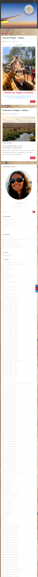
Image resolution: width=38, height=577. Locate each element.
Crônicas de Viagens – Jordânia (11, 338)
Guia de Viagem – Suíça (9, 449)
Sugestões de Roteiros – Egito (11, 542)
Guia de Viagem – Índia (9, 419)
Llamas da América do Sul (10, 483)
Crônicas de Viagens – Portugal (11, 353)
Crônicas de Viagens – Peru (10, 350)
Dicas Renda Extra (8, 247)
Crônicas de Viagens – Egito (10, 318)
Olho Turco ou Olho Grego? (10, 495)
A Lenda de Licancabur (9, 269)
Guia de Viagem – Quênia (13, 38)
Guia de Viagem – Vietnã (8, 226)
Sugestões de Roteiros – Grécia (11, 547)
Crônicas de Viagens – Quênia (15, 110)
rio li (5, 517)
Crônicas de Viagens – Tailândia (11, 368)
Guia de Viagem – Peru (12, 242)
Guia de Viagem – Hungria (10, 417)
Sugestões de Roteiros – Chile (11, 535)
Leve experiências (8, 481)
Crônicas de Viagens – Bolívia (10, 309)
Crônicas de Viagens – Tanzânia (11, 370)
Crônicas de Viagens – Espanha (11, 323)
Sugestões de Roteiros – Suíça (11, 574)
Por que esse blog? (8, 508)
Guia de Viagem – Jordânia (10, 426)
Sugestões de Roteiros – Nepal (11, 562)
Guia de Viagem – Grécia (9, 414)
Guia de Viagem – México (10, 431)
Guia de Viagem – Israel (9, 422)
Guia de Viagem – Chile (9, 399)
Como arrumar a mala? (9, 294)
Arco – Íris (5, 229)
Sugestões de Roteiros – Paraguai (11, 564)
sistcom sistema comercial (9, 239)
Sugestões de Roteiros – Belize (11, 530)
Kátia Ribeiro (16, 41)
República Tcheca (8, 515)
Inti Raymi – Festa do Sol (10, 476)
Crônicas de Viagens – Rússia (10, 363)
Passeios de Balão (8, 500)
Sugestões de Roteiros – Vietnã (9, 224)
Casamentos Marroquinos (10, 289)
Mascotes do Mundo (9, 485)
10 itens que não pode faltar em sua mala (13, 262)
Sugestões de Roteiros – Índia (11, 552)
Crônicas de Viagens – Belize (10, 306)
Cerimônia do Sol (8, 291)
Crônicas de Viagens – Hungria (11, 328)
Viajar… (10, 237)
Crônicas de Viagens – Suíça (10, 365)
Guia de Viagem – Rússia (9, 471)
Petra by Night (7, 503)
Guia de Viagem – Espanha (10, 412)
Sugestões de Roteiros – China (11, 537)
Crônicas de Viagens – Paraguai (11, 348)
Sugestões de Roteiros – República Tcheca (13, 569)
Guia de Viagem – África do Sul (11, 387)
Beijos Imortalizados (9, 282)
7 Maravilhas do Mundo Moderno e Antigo (13, 264)
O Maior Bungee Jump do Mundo (11, 493)
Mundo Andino (7, 490)
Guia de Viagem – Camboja (8, 219)
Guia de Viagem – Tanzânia (10, 454)
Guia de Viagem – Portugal (10, 441)
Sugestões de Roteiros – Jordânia (11, 557)
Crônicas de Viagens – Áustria (10, 304)
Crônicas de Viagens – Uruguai (11, 375)
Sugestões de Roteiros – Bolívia (11, 532)
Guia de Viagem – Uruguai (10, 458)
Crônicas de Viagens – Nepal (10, 345)
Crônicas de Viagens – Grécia (10, 326)
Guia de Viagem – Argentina (10, 390)
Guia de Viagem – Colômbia (10, 404)
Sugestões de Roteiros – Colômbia (12, 540)
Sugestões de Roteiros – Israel (11, 554)
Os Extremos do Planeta (9, 498)
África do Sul (7, 272)
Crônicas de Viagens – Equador (11, 321)
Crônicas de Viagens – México (11, 343)
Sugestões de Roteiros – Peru (11, 567)
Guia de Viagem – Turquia (10, 456)
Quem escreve (7, 512)
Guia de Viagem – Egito (9, 407)
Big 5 (6, 284)
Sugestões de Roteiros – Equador (11, 544)
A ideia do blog (8, 267)
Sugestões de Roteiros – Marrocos (12, 559)
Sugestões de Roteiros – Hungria (11, 549)
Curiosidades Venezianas (10, 377)
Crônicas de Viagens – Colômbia (11, 316)
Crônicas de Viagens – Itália (10, 336)
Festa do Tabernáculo (9, 385)
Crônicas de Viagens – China (10, 313)
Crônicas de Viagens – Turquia (11, 372)
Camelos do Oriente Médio (10, 286)
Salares (6, 520)
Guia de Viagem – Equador (10, 409)
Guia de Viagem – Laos (7, 221)
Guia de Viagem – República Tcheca (12, 446)
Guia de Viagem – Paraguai (10, 436)
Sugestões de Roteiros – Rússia (11, 571)
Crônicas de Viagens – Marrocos (11, 340)
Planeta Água (7, 505)
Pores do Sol (7, 510)
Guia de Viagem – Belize (9, 463)
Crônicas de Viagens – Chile (10, 311)
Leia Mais (33, 101)
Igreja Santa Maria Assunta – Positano (12, 473)
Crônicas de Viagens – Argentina (11, 301)
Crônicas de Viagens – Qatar (10, 355)
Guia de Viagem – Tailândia (10, 451)
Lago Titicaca (7, 478)
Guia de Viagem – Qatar (9, 468)
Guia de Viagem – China (9, 402)
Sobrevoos (7, 522)
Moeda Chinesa (8, 488)
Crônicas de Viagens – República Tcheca (13, 360)
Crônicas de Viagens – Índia (10, 331)
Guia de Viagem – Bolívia (10, 395)
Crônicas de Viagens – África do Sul (12, 299)
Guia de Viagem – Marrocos (22, 239)
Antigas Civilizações (8, 277)
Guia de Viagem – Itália (9, 424)
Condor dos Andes (8, 296)
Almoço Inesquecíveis (9, 274)
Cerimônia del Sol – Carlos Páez (14, 244)
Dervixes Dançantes (9, 380)
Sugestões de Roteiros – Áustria (11, 527)
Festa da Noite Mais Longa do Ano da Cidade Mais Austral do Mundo (19, 382)
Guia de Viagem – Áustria (10, 392)
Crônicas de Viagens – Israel (10, 333)
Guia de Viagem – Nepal (9, 434)
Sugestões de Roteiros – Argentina (12, 525)
